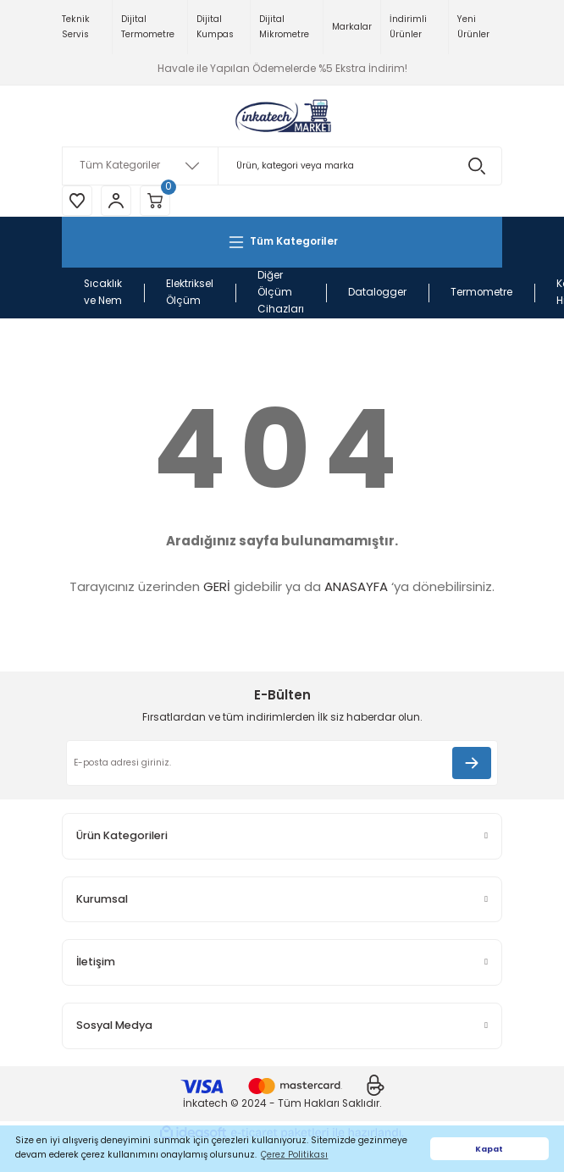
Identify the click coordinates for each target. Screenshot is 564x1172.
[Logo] (282, 116)
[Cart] (155, 200)
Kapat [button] (489, 1148)
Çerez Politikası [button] (294, 1154)
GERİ (216, 586)
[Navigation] (282, 242)
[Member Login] (116, 200)
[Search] (282, 165)
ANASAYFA (356, 586)
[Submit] (471, 763)
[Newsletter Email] (282, 763)
